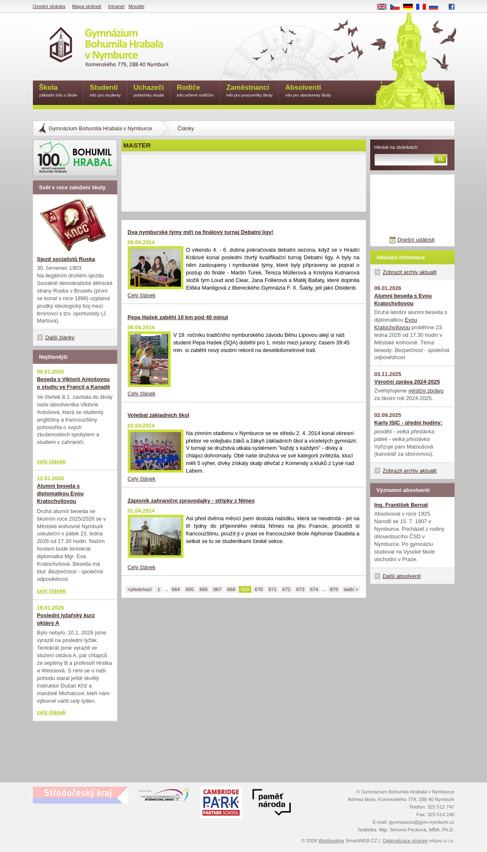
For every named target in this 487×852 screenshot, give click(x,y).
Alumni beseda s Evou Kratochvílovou (403, 299)
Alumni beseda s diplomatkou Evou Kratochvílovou (60, 493)
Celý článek (142, 295)
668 (231, 589)
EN (384, 7)
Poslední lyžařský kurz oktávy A (66, 619)
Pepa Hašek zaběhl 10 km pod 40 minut (178, 317)
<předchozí (140, 589)
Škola (58, 91)
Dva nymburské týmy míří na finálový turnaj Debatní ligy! (201, 232)
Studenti (105, 91)
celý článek (51, 461)
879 (334, 589)
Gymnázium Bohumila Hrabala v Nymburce (100, 128)
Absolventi (308, 91)
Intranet (116, 6)
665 (190, 589)
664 (176, 589)
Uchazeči (149, 91)
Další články (60, 337)
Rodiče (195, 91)
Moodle (137, 6)
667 (217, 589)
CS (397, 7)
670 (259, 589)
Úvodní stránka (49, 6)
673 (300, 589)
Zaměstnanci (249, 91)
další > (351, 589)
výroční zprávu (426, 390)
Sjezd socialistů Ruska (66, 259)
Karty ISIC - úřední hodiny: (408, 422)
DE (410, 7)
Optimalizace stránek (405, 840)
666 (203, 589)
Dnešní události (415, 240)
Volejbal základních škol (158, 415)
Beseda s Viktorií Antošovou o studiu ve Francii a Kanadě (73, 383)
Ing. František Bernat (401, 505)
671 (273, 589)
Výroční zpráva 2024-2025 (407, 382)
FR (423, 7)
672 (287, 589)
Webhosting (331, 840)
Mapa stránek (87, 6)
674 (314, 589)
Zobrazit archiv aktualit (410, 272)
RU (436, 7)
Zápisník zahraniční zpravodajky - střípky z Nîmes (191, 500)
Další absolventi (402, 576)
